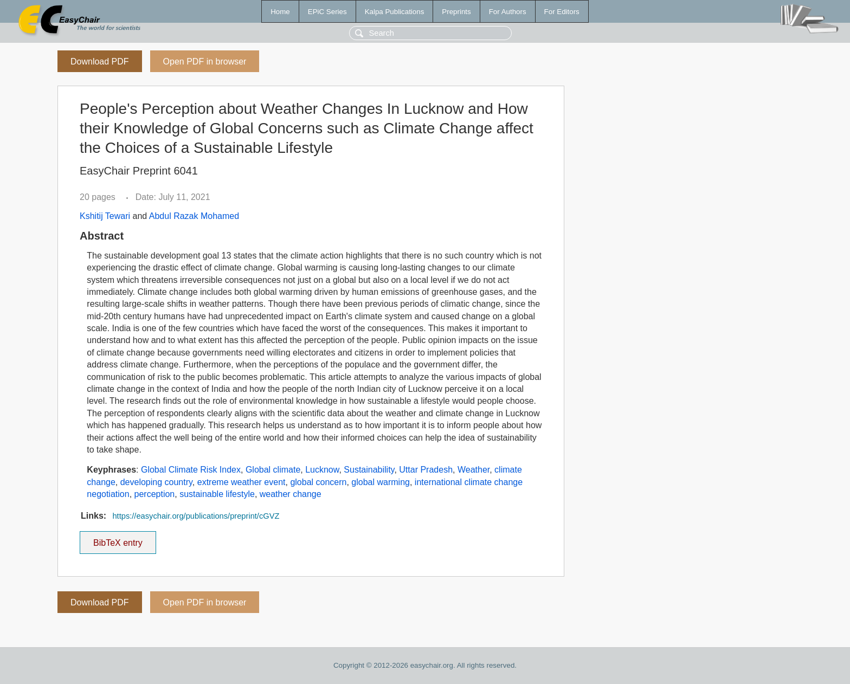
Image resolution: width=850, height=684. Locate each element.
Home (280, 12)
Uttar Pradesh (426, 469)
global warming (380, 482)
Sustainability (369, 469)
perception (154, 494)
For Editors (561, 12)
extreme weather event (241, 482)
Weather (474, 469)
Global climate (273, 469)
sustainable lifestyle (217, 494)
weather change (290, 494)
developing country (156, 482)
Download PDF (99, 61)
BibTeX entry (118, 539)
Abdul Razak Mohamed (194, 216)
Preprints (456, 12)
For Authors (507, 12)
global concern (318, 482)
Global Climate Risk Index (191, 469)
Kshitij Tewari (105, 216)
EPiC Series (327, 12)
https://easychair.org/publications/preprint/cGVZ (195, 516)
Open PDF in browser (205, 61)
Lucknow (322, 469)
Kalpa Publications (394, 12)
